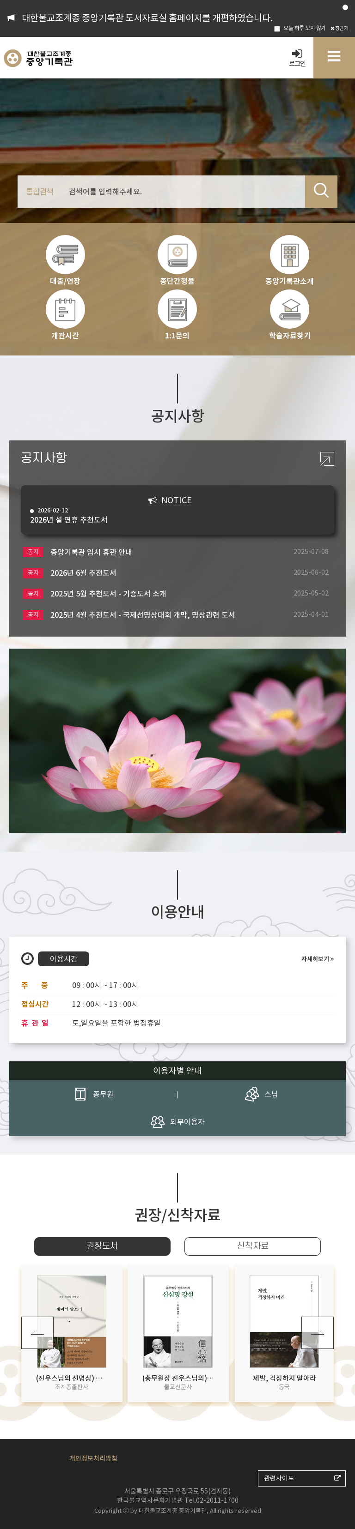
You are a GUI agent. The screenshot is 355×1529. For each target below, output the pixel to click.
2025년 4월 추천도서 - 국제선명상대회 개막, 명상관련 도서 (129, 615)
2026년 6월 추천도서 (69, 573)
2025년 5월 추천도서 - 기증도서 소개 (94, 594)
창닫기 (340, 28)
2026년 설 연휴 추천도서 (170, 515)
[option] (177, 741)
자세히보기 (317, 959)
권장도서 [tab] (102, 1246)
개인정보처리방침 (93, 1458)
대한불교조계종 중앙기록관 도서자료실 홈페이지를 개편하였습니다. (147, 18)
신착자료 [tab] (253, 1246)
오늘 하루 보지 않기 (300, 28)
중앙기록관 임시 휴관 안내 (77, 552)
